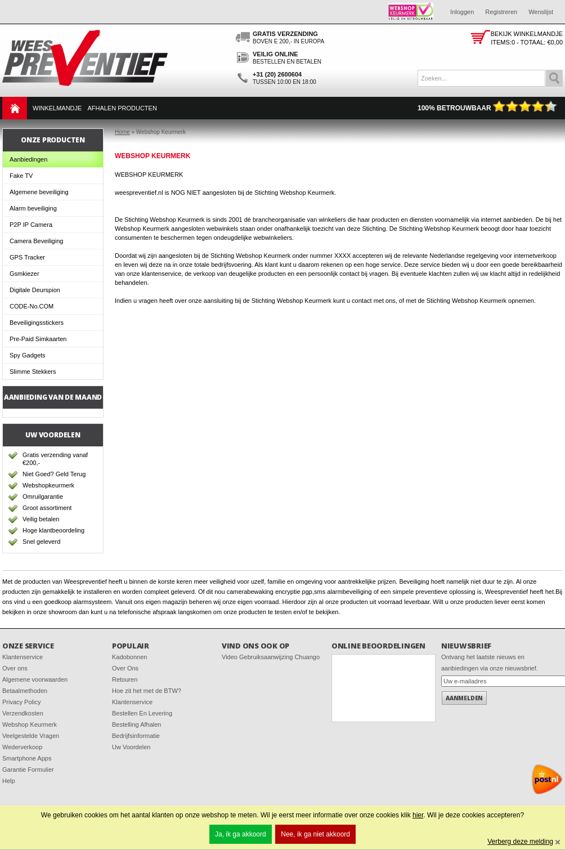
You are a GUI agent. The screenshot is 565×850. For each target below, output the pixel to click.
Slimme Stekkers (33, 371)
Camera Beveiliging (36, 241)
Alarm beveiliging (33, 208)
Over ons (15, 668)
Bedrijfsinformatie (136, 735)
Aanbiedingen (28, 159)
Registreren (501, 11)
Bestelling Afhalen (136, 724)
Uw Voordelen (131, 747)
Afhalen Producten (121, 108)
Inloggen (462, 11)
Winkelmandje (57, 108)
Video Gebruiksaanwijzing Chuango (271, 657)
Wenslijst (540, 11)
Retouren (124, 679)
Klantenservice (22, 657)
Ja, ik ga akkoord (240, 834)
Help (8, 780)
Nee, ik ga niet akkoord (315, 834)
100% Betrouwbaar (487, 108)
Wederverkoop (22, 747)
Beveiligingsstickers (37, 322)
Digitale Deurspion (35, 290)
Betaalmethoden (24, 690)
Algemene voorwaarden (35, 679)
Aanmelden (464, 698)
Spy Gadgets (28, 355)
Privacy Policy (21, 702)
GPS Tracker (27, 257)
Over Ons (125, 668)
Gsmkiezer (24, 273)
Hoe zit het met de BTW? (146, 690)
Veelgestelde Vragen (30, 735)
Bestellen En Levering (142, 713)
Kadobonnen (129, 657)
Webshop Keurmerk (29, 724)
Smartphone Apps (26, 758)
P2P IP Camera (31, 224)
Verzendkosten (22, 713)
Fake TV (21, 175)
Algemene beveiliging (39, 192)
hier (417, 815)
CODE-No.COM (31, 306)
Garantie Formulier (28, 769)
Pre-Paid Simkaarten (38, 338)
